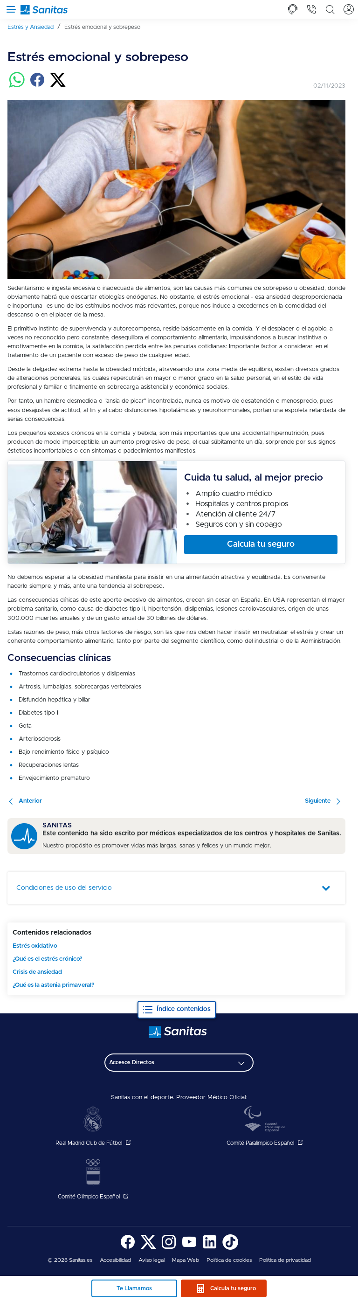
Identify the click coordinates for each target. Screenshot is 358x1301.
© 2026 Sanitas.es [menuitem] (70, 1260)
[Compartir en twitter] (57, 86)
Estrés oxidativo (35, 946)
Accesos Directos (131, 1062)
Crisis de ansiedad (37, 972)
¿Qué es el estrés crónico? (48, 959)
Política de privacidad (285, 1260)
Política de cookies (229, 1260)
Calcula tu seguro (233, 1288)
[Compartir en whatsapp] (16, 86)
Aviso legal (151, 1260)
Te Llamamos (134, 1288)
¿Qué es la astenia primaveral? (54, 985)
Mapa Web (185, 1260)
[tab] (292, 9)
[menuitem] (34, 27)
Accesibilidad (115, 1260)
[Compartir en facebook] (37, 86)
